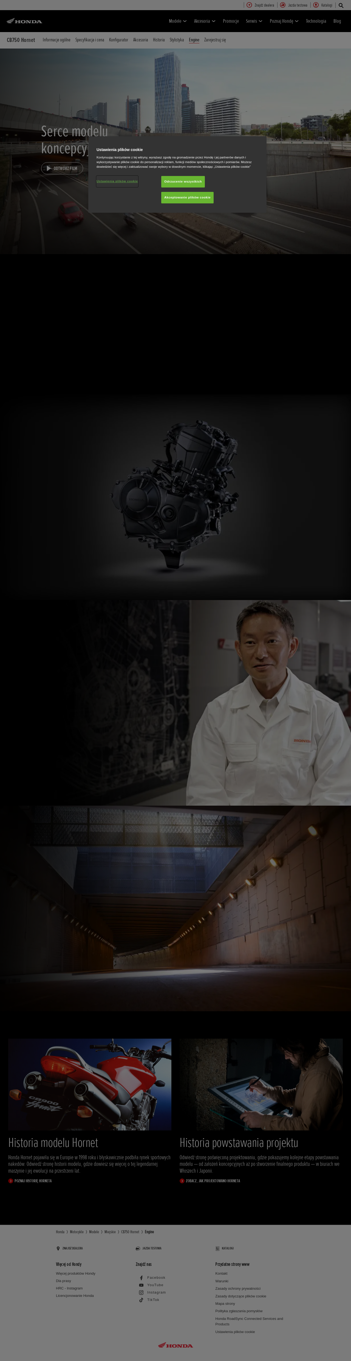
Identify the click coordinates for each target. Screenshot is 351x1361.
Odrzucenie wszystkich (183, 181)
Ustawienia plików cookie (117, 181)
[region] (177, 174)
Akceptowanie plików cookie (187, 197)
